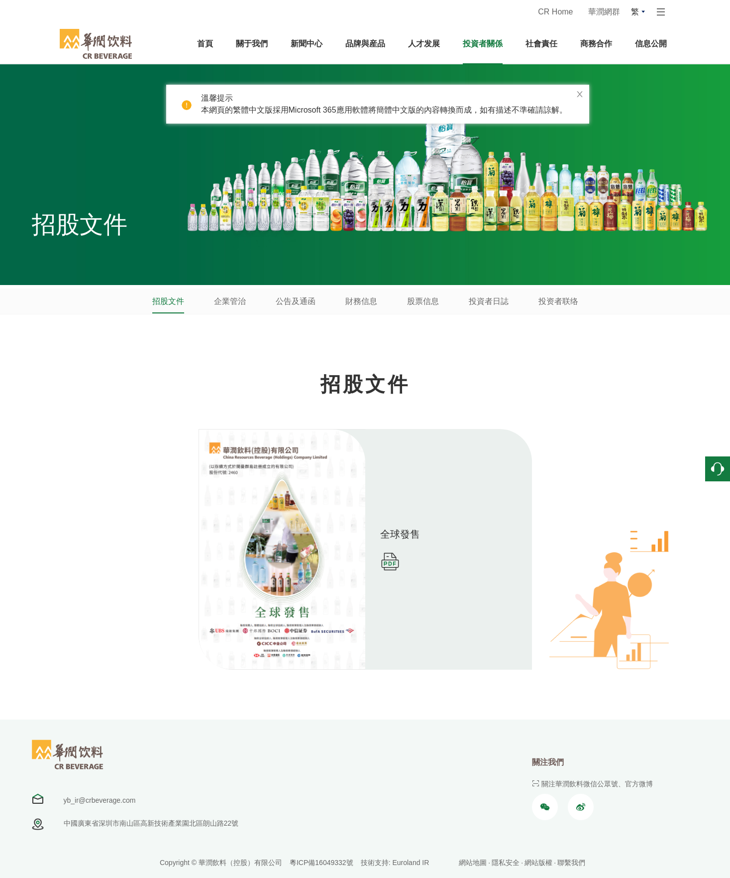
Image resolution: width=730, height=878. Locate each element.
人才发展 (424, 43)
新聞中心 (306, 43)
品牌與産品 (365, 43)
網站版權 (538, 863)
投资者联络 (558, 301)
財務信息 (361, 301)
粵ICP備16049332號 (321, 863)
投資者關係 (483, 43)
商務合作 (596, 43)
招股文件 (168, 301)
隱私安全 (506, 863)
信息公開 (651, 43)
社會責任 (541, 43)
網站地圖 (473, 863)
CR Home (555, 11)
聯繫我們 (571, 863)
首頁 (205, 43)
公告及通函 (295, 301)
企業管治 (230, 301)
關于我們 (252, 43)
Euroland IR (410, 863)
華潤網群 (604, 11)
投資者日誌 (489, 301)
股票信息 (423, 301)
